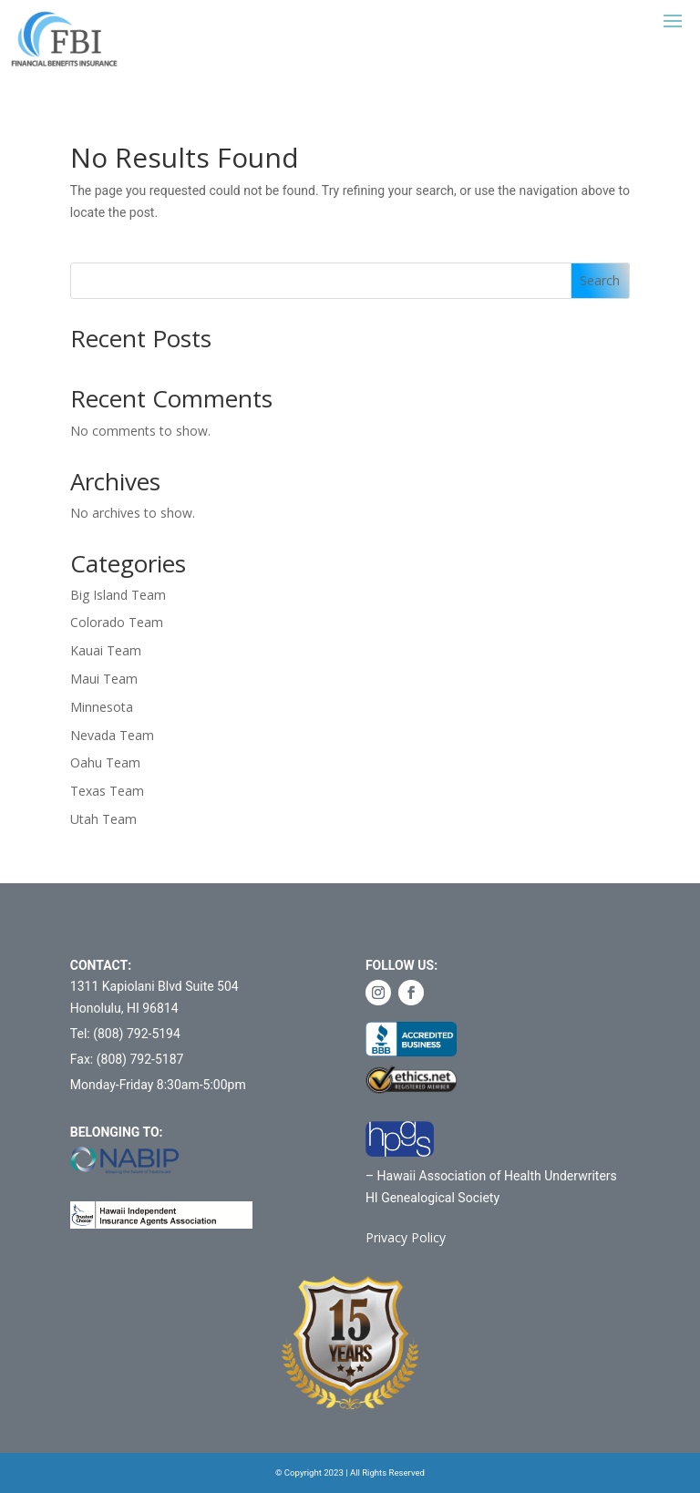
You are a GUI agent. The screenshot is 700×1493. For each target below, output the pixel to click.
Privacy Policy (405, 1237)
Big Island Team (118, 594)
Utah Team (103, 819)
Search (600, 280)
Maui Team (104, 678)
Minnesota (101, 707)
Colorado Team (116, 622)
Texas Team (107, 790)
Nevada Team (112, 735)
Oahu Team (105, 762)
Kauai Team (105, 650)
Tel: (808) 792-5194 (125, 1033)
